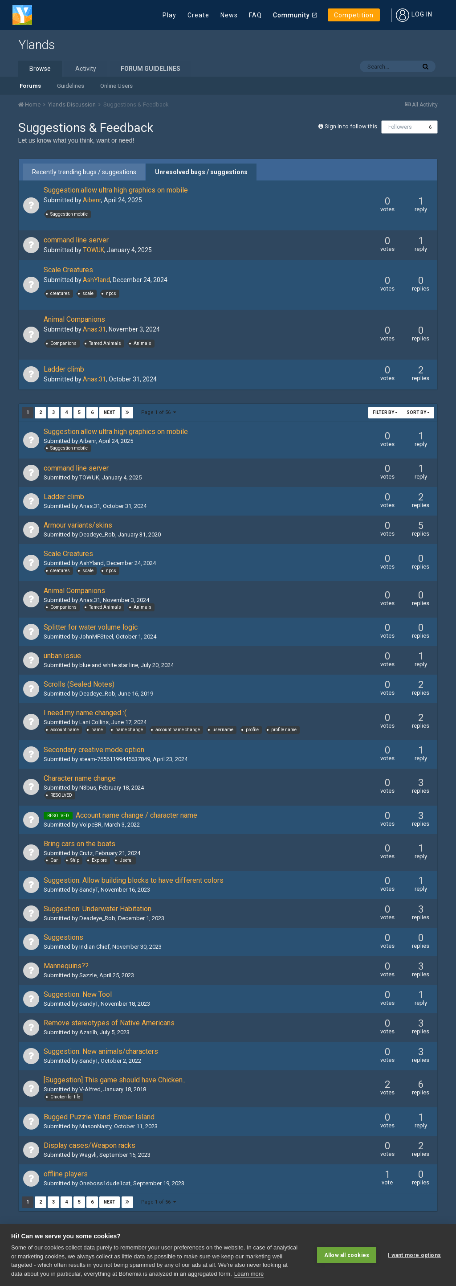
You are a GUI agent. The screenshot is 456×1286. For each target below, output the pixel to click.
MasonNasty (95, 1126)
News (229, 15)
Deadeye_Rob (97, 534)
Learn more (249, 1273)
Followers (400, 127)
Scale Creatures (68, 270)
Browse (40, 68)
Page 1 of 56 (159, 412)
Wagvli (88, 1154)
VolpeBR (90, 824)
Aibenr (92, 200)
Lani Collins (94, 722)
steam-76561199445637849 (114, 759)
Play (169, 15)
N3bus (87, 787)
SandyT (88, 889)
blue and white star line (108, 665)
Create (198, 15)
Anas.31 (94, 329)
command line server (76, 240)
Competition (354, 15)
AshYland (96, 279)
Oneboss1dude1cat (104, 1183)
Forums (30, 85)
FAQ (255, 15)
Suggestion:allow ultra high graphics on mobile (116, 190)
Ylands (36, 44)
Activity (85, 68)
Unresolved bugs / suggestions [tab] (201, 172)
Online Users (116, 85)
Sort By (418, 412)
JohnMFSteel (96, 636)
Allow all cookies (346, 1255)
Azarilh (88, 1032)
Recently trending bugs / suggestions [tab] (84, 172)
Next (109, 412)
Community (291, 15)
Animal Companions (74, 319)
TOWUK (93, 250)
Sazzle (88, 975)
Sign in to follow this (351, 126)
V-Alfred (90, 1089)
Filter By (385, 412)
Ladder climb (64, 369)
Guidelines (70, 85)
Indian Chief (94, 946)
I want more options (414, 1255)
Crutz (86, 853)
